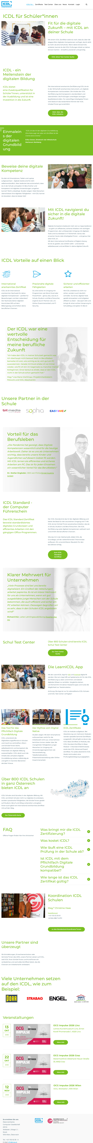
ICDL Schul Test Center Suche (63, 57)
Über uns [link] (57, 4)
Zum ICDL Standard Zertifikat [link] (58, 555)
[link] (46, 1034)
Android (77, 675)
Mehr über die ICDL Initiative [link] (57, 113)
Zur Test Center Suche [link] (58, 653)
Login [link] (78, 4)
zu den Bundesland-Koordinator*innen (66, 929)
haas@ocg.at (53, 913)
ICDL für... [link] (30, 4)
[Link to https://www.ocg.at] (57, 1121)
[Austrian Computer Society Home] (6, 4)
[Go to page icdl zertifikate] (77, 735)
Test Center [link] (48, 4)
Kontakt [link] (71, 4)
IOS (69, 675)
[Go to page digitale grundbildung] (15, 738)
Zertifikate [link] (39, 4)
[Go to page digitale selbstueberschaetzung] (46, 737)
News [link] (65, 4)
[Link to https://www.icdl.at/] (38, 1121)
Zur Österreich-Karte (13, 815)
